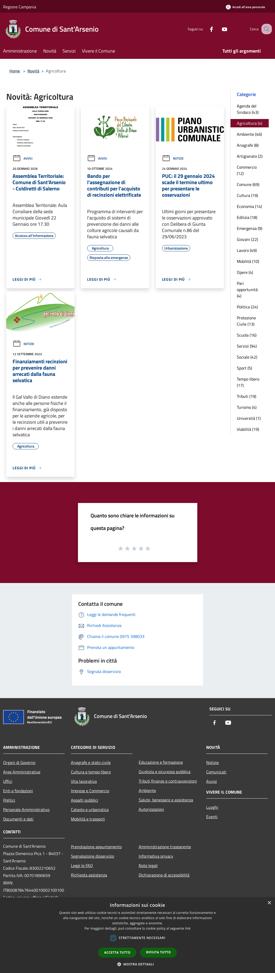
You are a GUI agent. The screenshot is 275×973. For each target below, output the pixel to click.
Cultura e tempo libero (91, 772)
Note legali (148, 865)
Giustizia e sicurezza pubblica (164, 771)
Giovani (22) (247, 239)
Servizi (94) (247, 346)
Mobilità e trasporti (88, 819)
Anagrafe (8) (248, 145)
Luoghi (212, 807)
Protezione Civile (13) (246, 321)
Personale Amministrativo (26, 809)
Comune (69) (248, 184)
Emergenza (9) (249, 228)
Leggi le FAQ (82, 865)
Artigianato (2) (249, 156)
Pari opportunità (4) (247, 289)
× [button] (269, 903)
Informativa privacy (156, 856)
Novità (33, 71)
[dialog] (137, 935)
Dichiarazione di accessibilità (164, 875)
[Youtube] (219, 28)
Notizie (173, 158)
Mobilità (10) (248, 261)
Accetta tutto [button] (117, 952)
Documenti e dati (18, 819)
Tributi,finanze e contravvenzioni (168, 781)
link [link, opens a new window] (187, 928)
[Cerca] (265, 29)
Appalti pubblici (84, 800)
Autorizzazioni (151, 809)
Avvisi (22, 158)
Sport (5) (244, 368)
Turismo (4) (246, 407)
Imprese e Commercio (90, 791)
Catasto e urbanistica (90, 809)
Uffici (7, 781)
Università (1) (249, 418)
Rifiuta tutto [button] (158, 952)
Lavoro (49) (247, 250)
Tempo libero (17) (248, 382)
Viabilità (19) (248, 429)
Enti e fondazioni (18, 791)
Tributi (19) (246, 396)
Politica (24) (247, 307)
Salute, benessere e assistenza (166, 800)
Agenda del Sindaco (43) (248, 109)
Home (14, 71)
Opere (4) (245, 272)
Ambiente (147, 790)
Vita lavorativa (84, 781)
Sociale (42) (247, 357)
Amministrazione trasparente (165, 847)
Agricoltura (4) (249, 123)
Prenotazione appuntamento (96, 847)
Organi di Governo (19, 762)
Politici (9, 800)
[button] (137, 964)
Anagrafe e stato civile (91, 762)
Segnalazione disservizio (92, 856)
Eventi (212, 816)
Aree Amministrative (21, 772)
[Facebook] (206, 28)
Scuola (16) (246, 335)
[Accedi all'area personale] (245, 7)
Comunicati (216, 772)
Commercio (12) (247, 170)
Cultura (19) (247, 195)
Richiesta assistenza (89, 875)
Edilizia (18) (247, 217)
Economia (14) (249, 206)
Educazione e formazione (161, 762)
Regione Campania (19, 7)
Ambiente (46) (249, 134)
